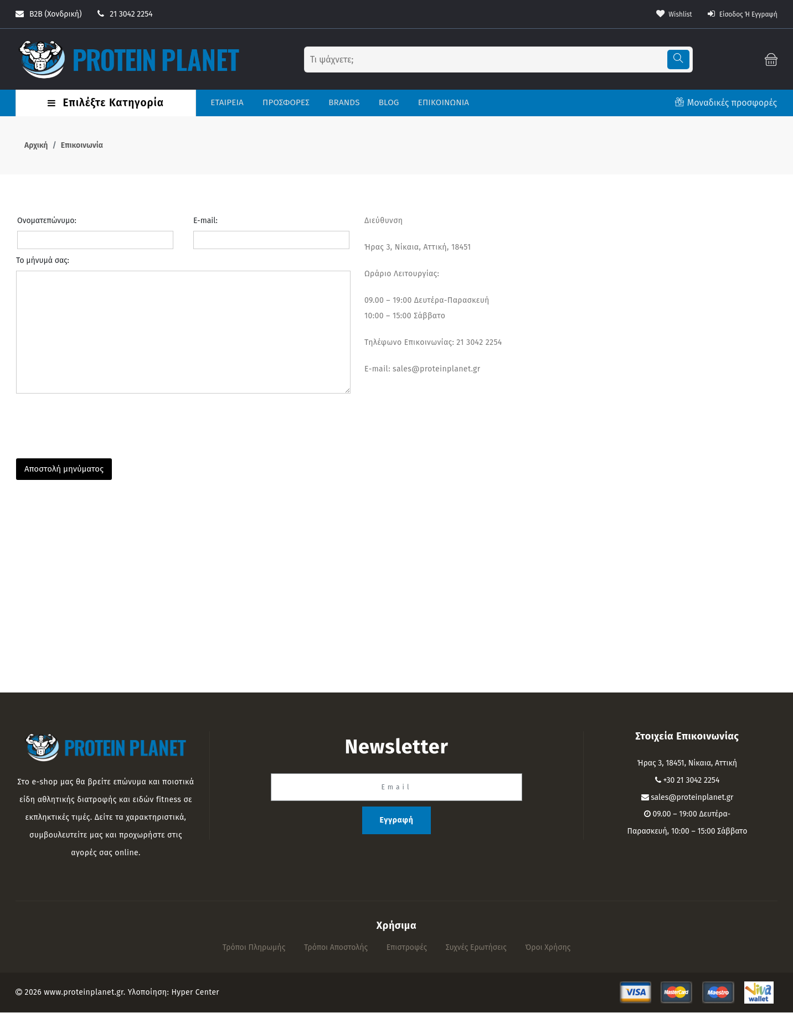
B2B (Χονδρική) (49, 14)
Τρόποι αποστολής (336, 948)
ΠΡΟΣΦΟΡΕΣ (284, 102)
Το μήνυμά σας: (42, 261)
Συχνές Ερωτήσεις (476, 948)
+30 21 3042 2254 (691, 780)
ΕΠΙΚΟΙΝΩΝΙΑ (442, 102)
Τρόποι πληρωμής (254, 948)
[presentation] (100, 423)
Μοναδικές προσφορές (732, 103)
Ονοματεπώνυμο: (46, 221)
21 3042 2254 (124, 14)
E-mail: (205, 221)
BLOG (388, 102)
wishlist (661, 14)
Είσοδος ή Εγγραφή (737, 14)
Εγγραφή (396, 820)
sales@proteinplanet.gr (692, 798)
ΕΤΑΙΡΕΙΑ (225, 102)
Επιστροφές (407, 948)
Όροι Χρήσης (548, 948)
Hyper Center (195, 993)
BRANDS (342, 102)
